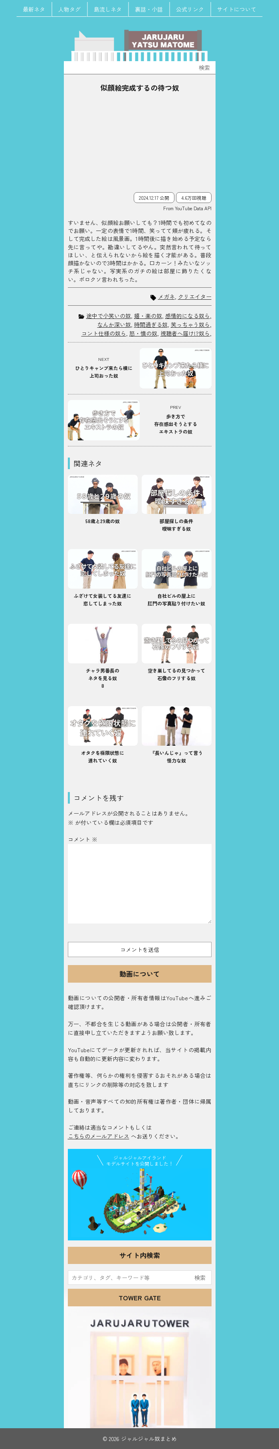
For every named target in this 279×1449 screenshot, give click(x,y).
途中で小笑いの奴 (108, 316)
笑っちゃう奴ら (190, 324)
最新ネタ (34, 9)
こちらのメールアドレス (98, 1136)
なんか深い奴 (114, 324)
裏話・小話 (149, 9)
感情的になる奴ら (187, 316)
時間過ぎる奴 (151, 324)
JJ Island (139, 1202)
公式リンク (190, 9)
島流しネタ (108, 9)
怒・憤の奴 (143, 333)
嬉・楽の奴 (148, 316)
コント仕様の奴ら (103, 333)
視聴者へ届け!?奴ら (185, 333)
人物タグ (69, 9)
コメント (82, 839)
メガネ (166, 296)
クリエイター (195, 296)
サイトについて (236, 9)
